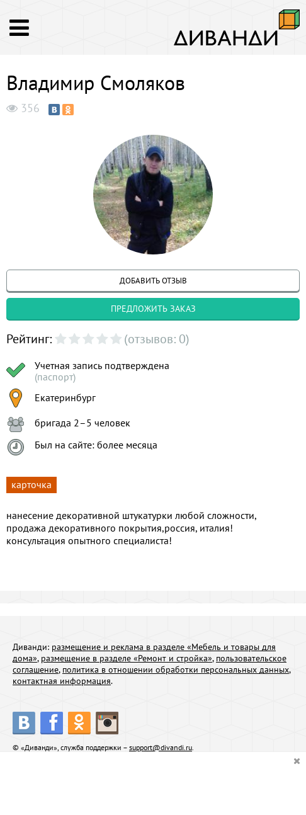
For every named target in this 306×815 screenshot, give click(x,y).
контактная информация (62, 681)
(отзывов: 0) (157, 339)
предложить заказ (153, 308)
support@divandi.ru (160, 747)
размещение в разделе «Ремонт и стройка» (126, 658)
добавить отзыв (153, 280)
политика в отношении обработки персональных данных (175, 669)
